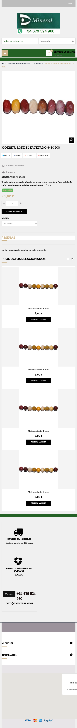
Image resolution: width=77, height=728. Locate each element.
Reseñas (8, 237)
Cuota (17, 156)
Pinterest (43, 156)
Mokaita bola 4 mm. (38, 430)
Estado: (5, 177)
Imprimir (10, 172)
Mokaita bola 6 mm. (38, 492)
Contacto (9, 594)
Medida (6, 218)
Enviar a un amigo (15, 165)
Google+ (29, 156)
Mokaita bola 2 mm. (38, 308)
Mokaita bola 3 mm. (38, 369)
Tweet (6, 156)
